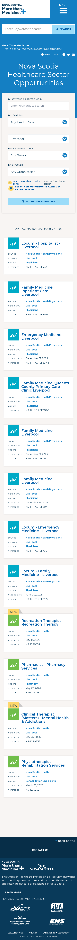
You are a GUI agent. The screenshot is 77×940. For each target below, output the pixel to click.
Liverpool (31, 258)
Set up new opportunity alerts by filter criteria (38, 188)
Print (45, 55)
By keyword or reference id (25, 99)
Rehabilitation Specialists (41, 781)
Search (65, 29)
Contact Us (40, 850)
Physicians (32, 262)
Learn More (13, 892)
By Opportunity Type (20, 148)
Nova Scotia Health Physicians (44, 253)
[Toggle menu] (63, 9)
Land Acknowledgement (56, 933)
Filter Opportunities (40, 201)
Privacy (33, 933)
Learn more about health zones (26, 182)
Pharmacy (32, 683)
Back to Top (66, 841)
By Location (15, 115)
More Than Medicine (15, 45)
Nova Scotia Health (37, 631)
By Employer (15, 165)
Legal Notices (15, 933)
